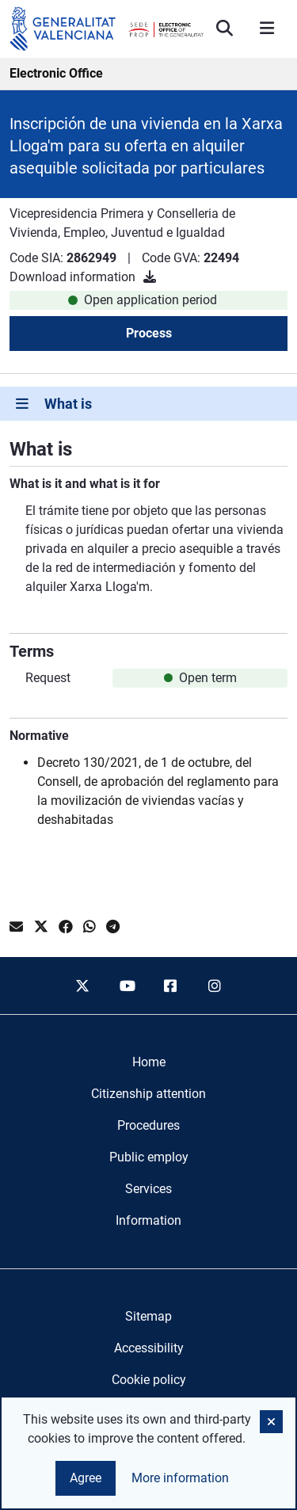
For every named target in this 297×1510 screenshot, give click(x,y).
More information (180, 1477)
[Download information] (149, 276)
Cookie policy (149, 1379)
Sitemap (148, 1316)
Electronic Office (56, 73)
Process (149, 333)
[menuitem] (149, 1062)
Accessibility (149, 1348)
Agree (85, 1477)
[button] (271, 1421)
